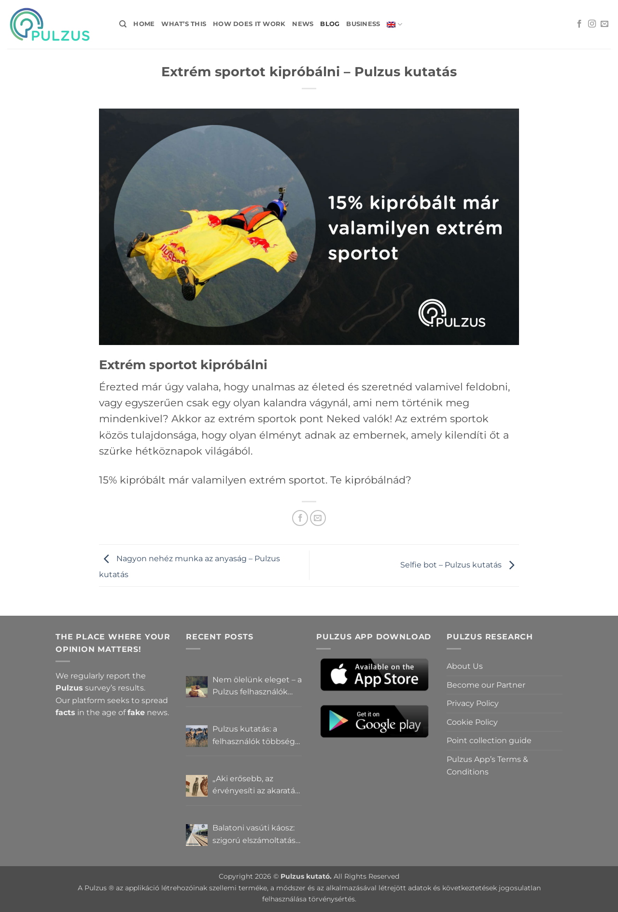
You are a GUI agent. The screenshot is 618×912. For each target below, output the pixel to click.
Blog (329, 24)
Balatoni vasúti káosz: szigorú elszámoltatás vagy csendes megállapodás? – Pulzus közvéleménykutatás (253, 834)
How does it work (249, 24)
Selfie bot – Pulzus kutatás (459, 564)
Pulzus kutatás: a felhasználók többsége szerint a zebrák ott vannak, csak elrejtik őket (256, 735)
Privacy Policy (473, 703)
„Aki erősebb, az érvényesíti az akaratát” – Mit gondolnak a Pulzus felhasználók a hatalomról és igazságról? (256, 785)
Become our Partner (486, 685)
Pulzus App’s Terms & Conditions (487, 765)
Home (143, 24)
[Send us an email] (604, 24)
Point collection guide (489, 740)
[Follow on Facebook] (579, 24)
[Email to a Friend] (318, 518)
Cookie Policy (472, 722)
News (302, 24)
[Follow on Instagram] (592, 24)
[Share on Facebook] (300, 518)
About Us (465, 666)
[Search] (122, 24)
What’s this (183, 24)
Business (363, 24)
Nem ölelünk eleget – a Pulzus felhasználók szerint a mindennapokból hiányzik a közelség (257, 686)
